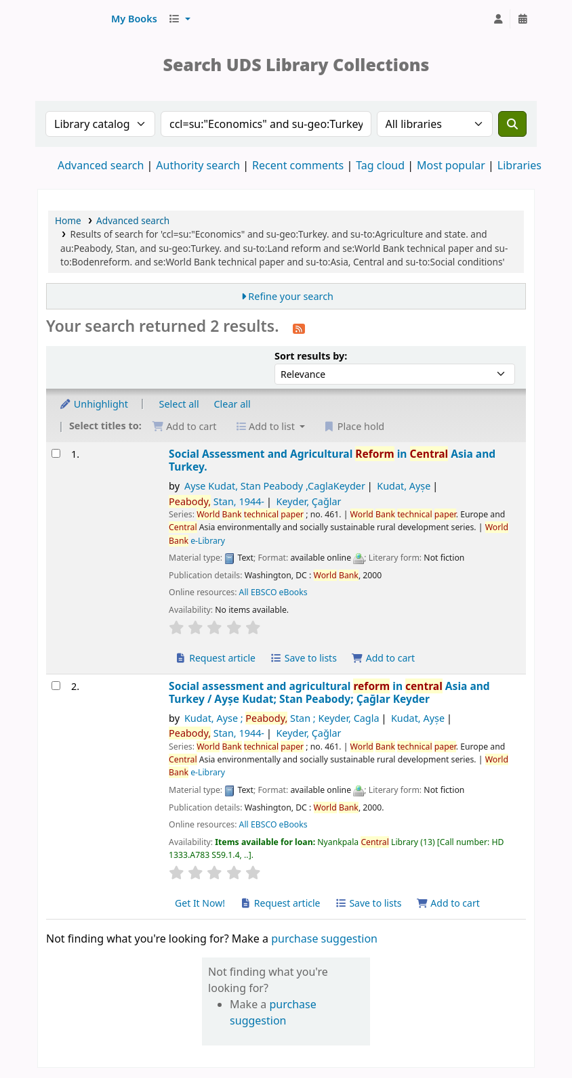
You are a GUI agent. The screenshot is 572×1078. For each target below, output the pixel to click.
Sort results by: (310, 355)
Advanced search (101, 165)
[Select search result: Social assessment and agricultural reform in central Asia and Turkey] (56, 685)
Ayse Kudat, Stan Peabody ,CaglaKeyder (274, 485)
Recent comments (298, 165)
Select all (179, 403)
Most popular (451, 165)
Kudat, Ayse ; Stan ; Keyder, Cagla (282, 718)
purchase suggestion (324, 938)
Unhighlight (93, 403)
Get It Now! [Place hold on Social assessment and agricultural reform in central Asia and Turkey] (200, 903)
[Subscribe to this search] (299, 328)
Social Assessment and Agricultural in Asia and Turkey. (332, 461)
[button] (134, 19)
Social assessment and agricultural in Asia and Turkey (329, 693)
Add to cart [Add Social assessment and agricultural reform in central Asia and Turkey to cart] (448, 903)
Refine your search (290, 296)
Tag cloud (380, 165)
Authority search (198, 165)
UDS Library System (72, 19)
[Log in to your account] (498, 19)
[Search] (512, 124)
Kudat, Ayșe (403, 485)
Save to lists (303, 657)
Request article (215, 657)
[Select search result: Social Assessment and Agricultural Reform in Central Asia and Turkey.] (56, 453)
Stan (216, 501)
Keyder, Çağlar (308, 501)
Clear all (232, 403)
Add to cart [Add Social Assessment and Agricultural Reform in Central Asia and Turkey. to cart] (383, 657)
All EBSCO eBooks (273, 592)
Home (68, 220)
